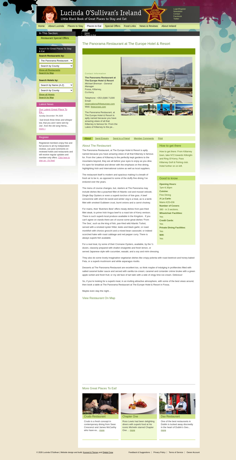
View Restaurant (92, 37)
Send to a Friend (121, 138)
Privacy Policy (159, 452)
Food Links (130, 26)
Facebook (178, 16)
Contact (177, 14)
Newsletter (178, 11)
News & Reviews (149, 26)
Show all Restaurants (49, 70)
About (87, 138)
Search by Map (46, 73)
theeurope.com (98, 106)
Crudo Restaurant (95, 416)
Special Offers (112, 26)
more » (42, 129)
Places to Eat (94, 26)
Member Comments (144, 138)
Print (160, 138)
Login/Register (180, 9)
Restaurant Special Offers (55, 38)
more (102, 430)
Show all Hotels (47, 94)
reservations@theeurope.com (100, 103)
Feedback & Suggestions (139, 452)
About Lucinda (56, 26)
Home (41, 26)
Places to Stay (75, 26)
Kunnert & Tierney (90, 452)
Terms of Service (176, 452)
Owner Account (193, 452)
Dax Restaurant (170, 416)
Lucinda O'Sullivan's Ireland (91, 14)
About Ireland (169, 26)
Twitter (176, 19)
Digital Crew (108, 452)
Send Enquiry (102, 138)
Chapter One (130, 416)
